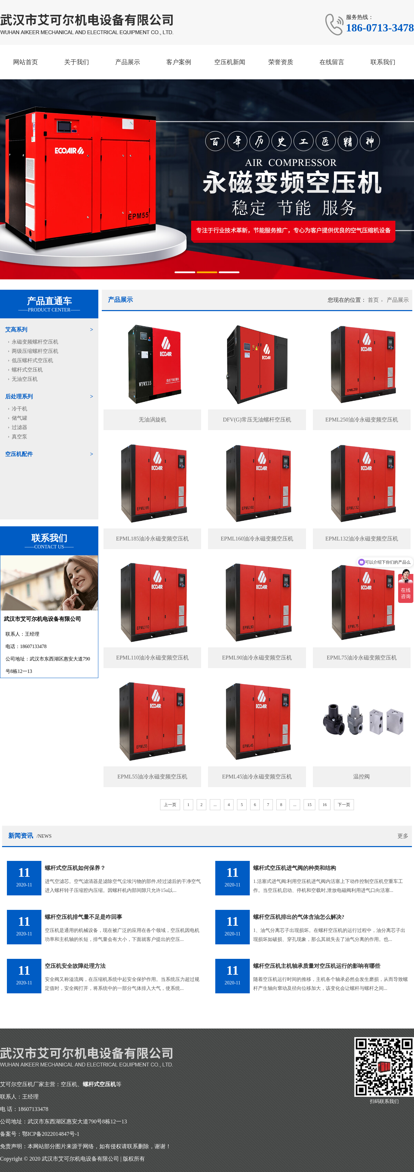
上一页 (170, 804)
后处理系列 (19, 396)
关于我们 (76, 62)
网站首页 (25, 62)
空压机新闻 (229, 62)
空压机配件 (19, 454)
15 (309, 804)
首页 (373, 300)
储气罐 (19, 418)
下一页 (344, 804)
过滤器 (19, 427)
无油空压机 (25, 379)
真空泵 (19, 436)
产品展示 (127, 62)
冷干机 (19, 408)
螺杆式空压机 (27, 370)
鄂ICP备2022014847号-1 (50, 1134)
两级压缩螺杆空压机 (35, 351)
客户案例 (178, 62)
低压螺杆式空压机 (32, 360)
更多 (402, 836)
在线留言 (331, 62)
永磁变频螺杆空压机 (35, 342)
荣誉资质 (280, 62)
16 (325, 804)
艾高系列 (16, 329)
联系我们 (383, 62)
